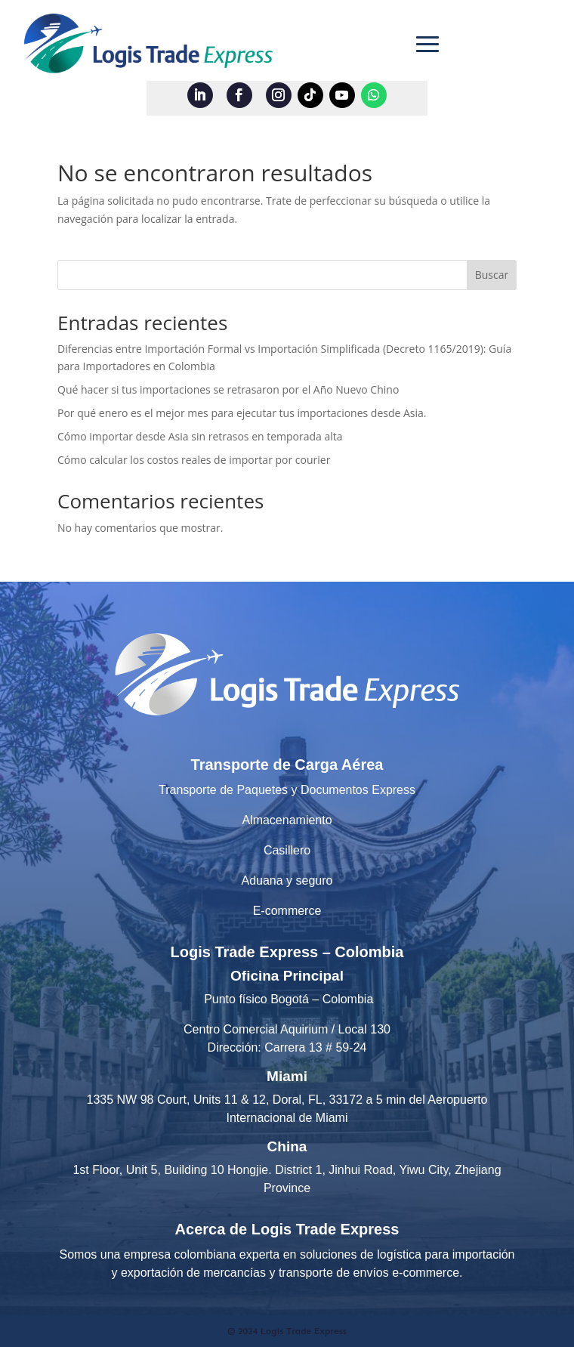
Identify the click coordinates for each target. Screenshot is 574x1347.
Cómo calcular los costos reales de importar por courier (193, 460)
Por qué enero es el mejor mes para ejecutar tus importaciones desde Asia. (242, 413)
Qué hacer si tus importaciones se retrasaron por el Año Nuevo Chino (228, 389)
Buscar (492, 274)
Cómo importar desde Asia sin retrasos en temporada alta (200, 436)
